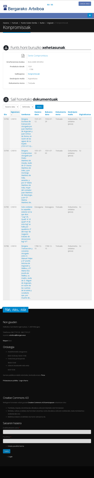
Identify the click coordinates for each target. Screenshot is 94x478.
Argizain (50, 23)
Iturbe (42, 23)
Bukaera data (48, 113)
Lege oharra (23, 381)
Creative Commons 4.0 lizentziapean (41, 402)
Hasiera (6, 23)
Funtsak (15, 23)
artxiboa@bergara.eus (17, 335)
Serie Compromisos (38, 55)
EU (48, 4)
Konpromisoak (62, 23)
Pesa (43, 375)
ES (52, 4)
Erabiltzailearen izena (11, 428)
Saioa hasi (84, 3)
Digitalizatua (85, 114)
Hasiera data (38, 113)
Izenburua (25, 114)
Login (10, 457)
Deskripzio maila (72, 113)
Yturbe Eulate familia (29, 23)
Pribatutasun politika (10, 381)
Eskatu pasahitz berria (16, 446)
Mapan (5, 341)
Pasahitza (7, 437)
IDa (5, 114)
